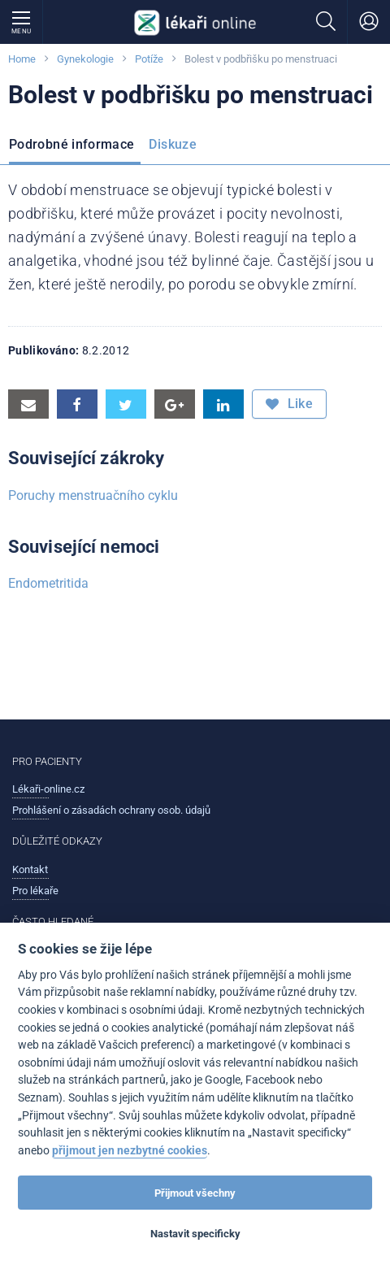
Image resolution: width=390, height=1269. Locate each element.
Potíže (149, 59)
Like (289, 404)
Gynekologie (85, 59)
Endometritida (48, 583)
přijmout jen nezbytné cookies (129, 1151)
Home (22, 59)
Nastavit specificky (195, 1234)
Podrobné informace (71, 144)
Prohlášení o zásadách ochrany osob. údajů (111, 810)
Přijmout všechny (195, 1193)
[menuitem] (74, 146)
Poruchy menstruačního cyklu (93, 495)
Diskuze (173, 144)
